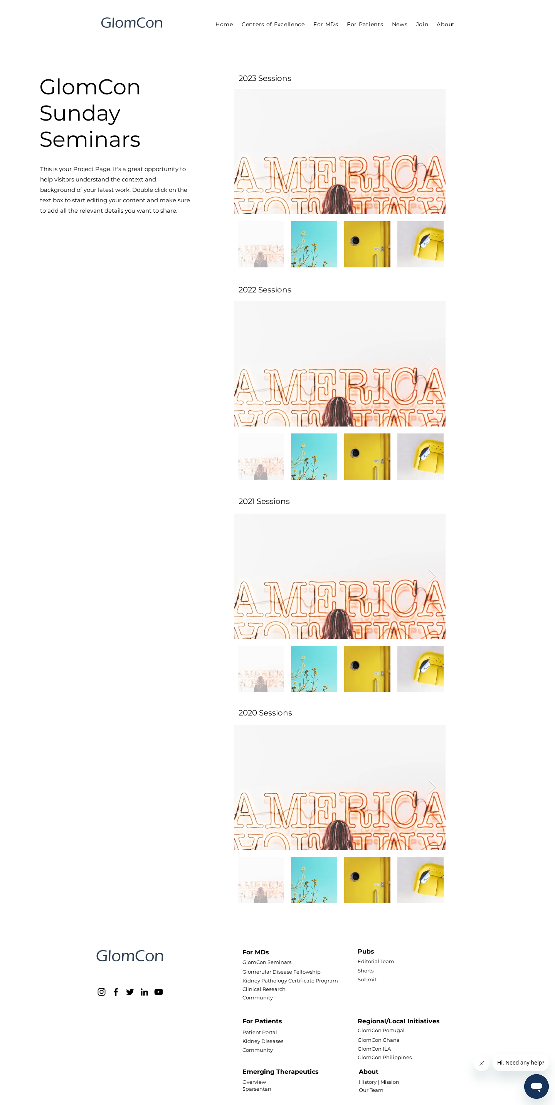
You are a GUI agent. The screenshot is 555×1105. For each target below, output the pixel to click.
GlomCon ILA (374, 1049)
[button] (326, 24)
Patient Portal (259, 1032)
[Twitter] (130, 992)
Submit (367, 979)
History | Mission (379, 1082)
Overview (254, 1082)
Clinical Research (264, 989)
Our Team (371, 1090)
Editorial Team (376, 961)
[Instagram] (101, 992)
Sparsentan (256, 1089)
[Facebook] (116, 992)
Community (257, 997)
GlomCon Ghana (379, 1040)
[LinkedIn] (144, 992)
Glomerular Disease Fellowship (281, 972)
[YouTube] (158, 992)
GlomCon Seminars (266, 962)
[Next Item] (432, 151)
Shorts (365, 970)
